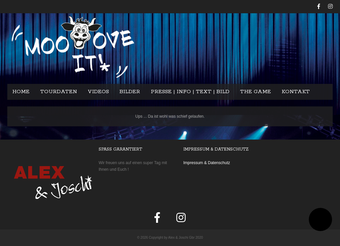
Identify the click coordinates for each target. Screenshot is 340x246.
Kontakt (296, 91)
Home (21, 91)
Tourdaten (58, 91)
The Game (255, 91)
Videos (98, 91)
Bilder (130, 91)
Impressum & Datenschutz (206, 162)
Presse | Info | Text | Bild (190, 91)
